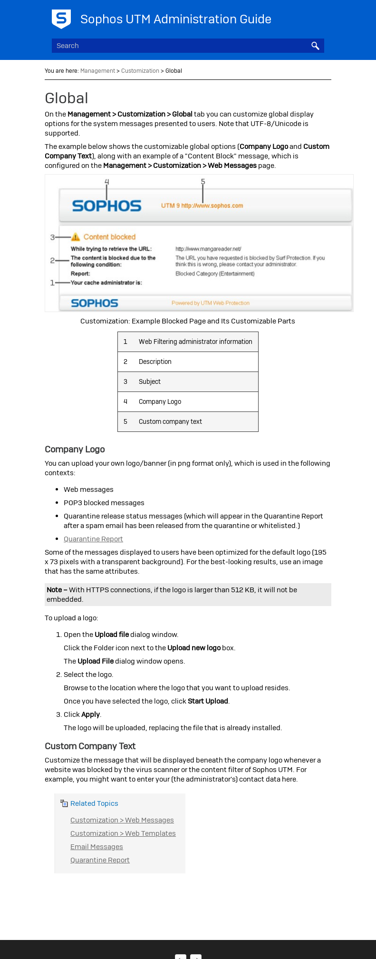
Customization (140, 71)
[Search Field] (188, 46)
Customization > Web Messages (122, 820)
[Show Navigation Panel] (319, 16)
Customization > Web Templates (123, 833)
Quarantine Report (93, 539)
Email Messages (96, 846)
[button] (315, 46)
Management (97, 71)
